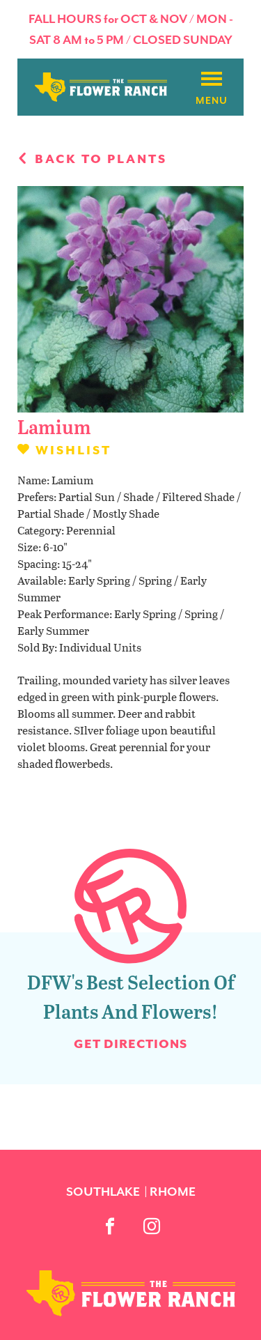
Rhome (173, 1191)
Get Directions (130, 1044)
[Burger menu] (211, 79)
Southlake (103, 1191)
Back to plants (92, 159)
